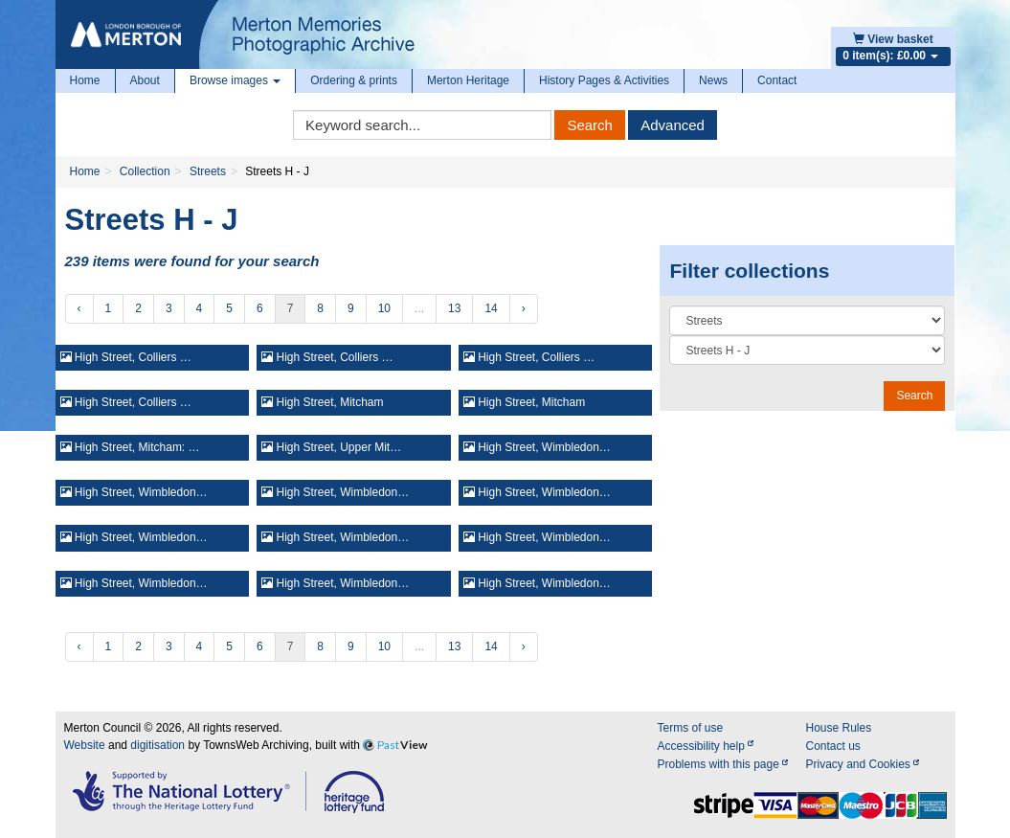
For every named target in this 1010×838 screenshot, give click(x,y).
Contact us (832, 746)
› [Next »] (524, 308)
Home (85, 80)
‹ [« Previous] (79, 308)
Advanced (672, 125)
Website (84, 745)
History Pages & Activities (604, 80)
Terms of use (690, 728)
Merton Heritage (468, 80)
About (145, 80)
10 (384, 308)
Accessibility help (705, 746)
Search (590, 125)
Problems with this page (722, 764)
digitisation (157, 745)
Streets (208, 171)
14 (490, 308)
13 (454, 308)
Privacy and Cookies (862, 764)
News (713, 80)
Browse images (235, 80)
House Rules (838, 728)
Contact (777, 80)
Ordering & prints (353, 80)
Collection (145, 171)
